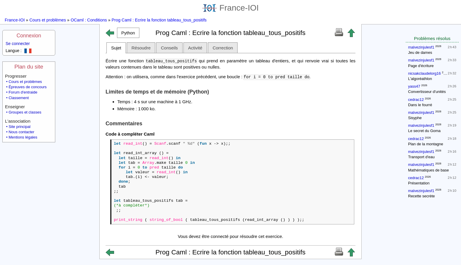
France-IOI (230, 7)
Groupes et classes (25, 112)
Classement (19, 98)
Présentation (419, 183)
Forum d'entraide (23, 92)
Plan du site (28, 67)
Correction (223, 47)
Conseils (169, 47)
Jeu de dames (420, 52)
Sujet (116, 47)
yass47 (414, 86)
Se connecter (18, 43)
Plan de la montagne (425, 144)
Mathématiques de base (428, 170)
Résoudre (141, 47)
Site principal (19, 126)
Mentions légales (23, 137)
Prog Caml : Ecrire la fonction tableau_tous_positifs (159, 20)
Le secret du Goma (424, 131)
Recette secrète (421, 196)
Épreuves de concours (27, 87)
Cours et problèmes (47, 20)
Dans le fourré (420, 105)
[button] (128, 33)
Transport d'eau (421, 157)
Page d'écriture (421, 66)
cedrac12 (416, 99)
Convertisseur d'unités (427, 91)
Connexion (28, 36)
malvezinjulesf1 (421, 47)
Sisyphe (415, 118)
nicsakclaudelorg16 (424, 73)
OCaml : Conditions (89, 20)
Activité (195, 47)
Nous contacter (21, 132)
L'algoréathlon (420, 78)
